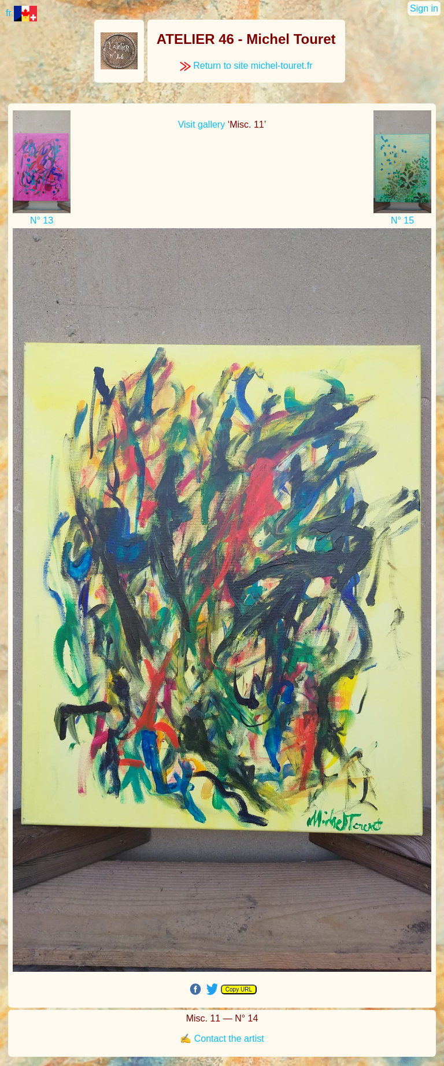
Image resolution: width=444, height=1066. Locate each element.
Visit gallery (201, 124)
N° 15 (402, 220)
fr (21, 13)
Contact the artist (229, 1038)
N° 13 (41, 220)
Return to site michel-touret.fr (246, 65)
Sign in (424, 8)
